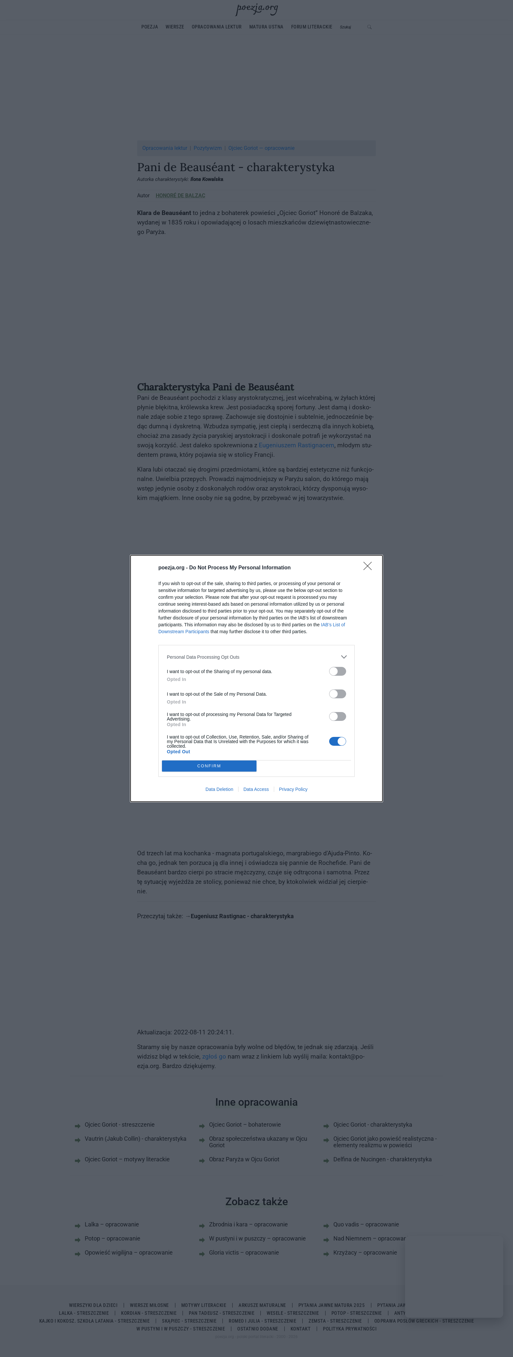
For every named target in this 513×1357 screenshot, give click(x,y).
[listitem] (256, 656)
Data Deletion (219, 789)
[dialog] (256, 678)
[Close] (369, 568)
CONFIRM (209, 766)
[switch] (337, 671)
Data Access (256, 789)
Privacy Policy (293, 789)
